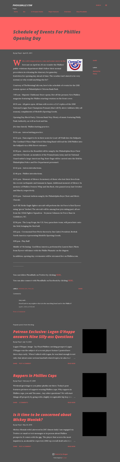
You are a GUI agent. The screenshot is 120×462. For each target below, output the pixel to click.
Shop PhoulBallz (80, 12)
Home (15, 12)
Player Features (52, 12)
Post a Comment (19, 312)
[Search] (98, 5)
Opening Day (96, 71)
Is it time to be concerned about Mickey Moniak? (42, 417)
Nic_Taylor (64, 457)
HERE (58, 275)
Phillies (95, 74)
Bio (23, 12)
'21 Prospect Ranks (36, 12)
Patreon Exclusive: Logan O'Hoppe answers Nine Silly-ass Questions (44, 334)
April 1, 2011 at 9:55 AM (27, 307)
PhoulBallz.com (22, 5)
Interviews (66, 12)
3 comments (23, 402)
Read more (71, 363)
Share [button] (95, 60)
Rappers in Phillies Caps (35, 375)
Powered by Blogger (60, 454)
